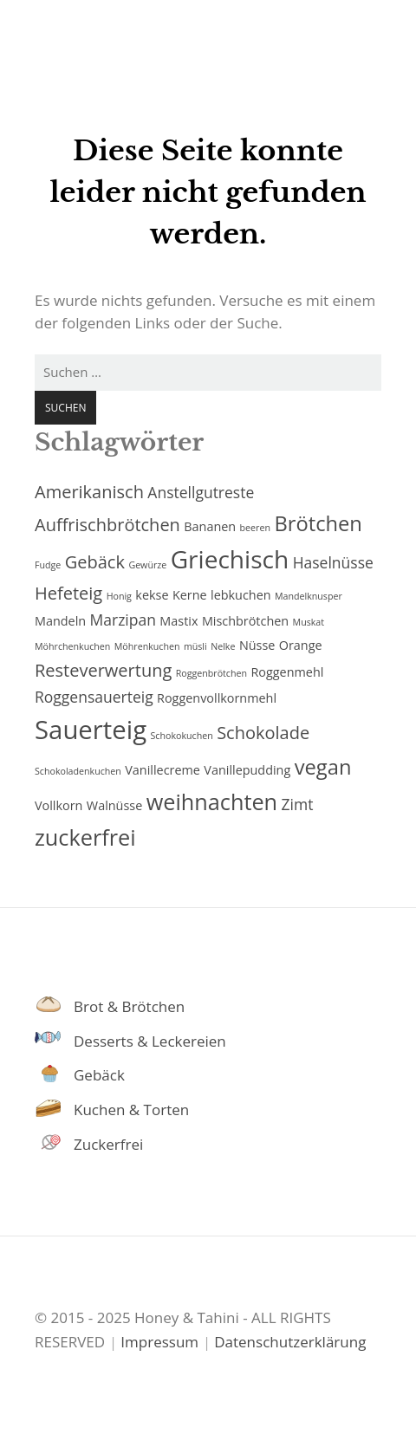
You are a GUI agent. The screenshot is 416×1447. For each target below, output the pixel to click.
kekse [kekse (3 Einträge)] (151, 595)
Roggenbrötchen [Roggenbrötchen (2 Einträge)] (211, 673)
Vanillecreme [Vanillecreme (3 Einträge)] (162, 770)
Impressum (159, 1342)
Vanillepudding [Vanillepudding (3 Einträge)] (247, 770)
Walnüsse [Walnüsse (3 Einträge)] (114, 805)
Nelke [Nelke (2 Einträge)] (223, 646)
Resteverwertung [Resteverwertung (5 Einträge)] (103, 670)
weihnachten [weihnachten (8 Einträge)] (211, 801)
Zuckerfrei (108, 1144)
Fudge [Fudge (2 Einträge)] (48, 565)
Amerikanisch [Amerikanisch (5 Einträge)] (89, 491)
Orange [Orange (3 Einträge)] (300, 645)
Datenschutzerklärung (290, 1342)
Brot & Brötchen (129, 1006)
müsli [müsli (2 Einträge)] (195, 646)
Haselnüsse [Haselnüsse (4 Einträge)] (333, 562)
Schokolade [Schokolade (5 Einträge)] (263, 732)
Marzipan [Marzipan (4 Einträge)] (123, 619)
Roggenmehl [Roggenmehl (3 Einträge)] (286, 672)
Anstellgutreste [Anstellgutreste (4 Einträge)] (200, 492)
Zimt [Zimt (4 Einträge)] (298, 804)
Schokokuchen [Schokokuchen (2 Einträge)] (182, 736)
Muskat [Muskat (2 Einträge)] (309, 622)
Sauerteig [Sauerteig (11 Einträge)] (90, 729)
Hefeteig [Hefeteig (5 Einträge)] (68, 593)
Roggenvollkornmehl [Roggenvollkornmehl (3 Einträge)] (216, 698)
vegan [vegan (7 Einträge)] (323, 767)
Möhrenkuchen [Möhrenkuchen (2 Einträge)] (147, 646)
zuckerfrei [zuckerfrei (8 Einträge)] (85, 837)
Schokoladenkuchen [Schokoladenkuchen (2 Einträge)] (78, 771)
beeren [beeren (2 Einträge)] (255, 528)
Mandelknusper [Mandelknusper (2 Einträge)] (308, 596)
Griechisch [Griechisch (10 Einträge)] (230, 558)
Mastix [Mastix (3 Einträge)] (178, 621)
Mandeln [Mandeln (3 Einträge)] (60, 621)
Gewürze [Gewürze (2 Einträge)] (147, 565)
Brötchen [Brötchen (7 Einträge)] (318, 523)
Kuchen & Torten (131, 1109)
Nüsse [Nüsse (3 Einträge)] (257, 645)
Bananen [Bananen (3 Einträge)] (210, 526)
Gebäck (99, 1075)
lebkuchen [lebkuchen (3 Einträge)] (241, 595)
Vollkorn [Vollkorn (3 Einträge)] (58, 805)
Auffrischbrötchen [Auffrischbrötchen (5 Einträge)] (107, 524)
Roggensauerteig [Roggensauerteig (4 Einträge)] (94, 696)
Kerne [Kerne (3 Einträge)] (189, 595)
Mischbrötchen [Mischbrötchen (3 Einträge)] (245, 621)
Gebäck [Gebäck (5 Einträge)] (95, 562)
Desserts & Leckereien (150, 1041)
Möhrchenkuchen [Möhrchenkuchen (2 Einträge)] (72, 646)
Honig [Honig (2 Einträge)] (119, 596)
